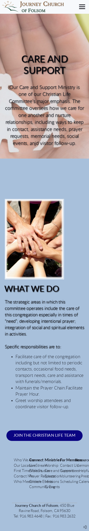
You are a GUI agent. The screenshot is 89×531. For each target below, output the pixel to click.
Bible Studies (39, 471)
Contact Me (23, 476)
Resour (80, 460)
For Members (71, 460)
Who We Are (24, 460)
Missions (52, 482)
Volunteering (70, 476)
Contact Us (69, 465)
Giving (50, 487)
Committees (69, 471)
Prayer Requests (42, 476)
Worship (51, 465)
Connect (36, 460)
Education (53, 476)
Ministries (53, 460)
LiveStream (38, 465)
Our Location (24, 465)
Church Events (41, 482)
